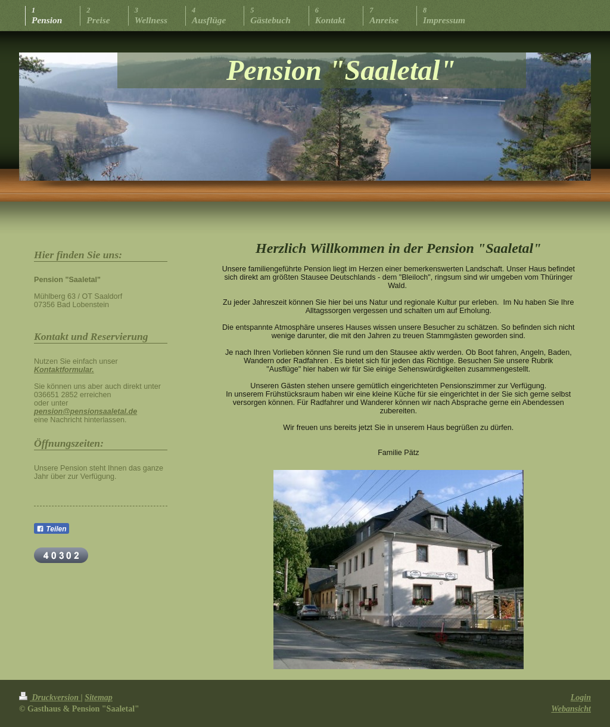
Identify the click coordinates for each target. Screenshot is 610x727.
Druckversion (50, 697)
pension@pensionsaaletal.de (85, 411)
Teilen (51, 529)
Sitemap (99, 697)
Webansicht (571, 708)
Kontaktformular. (64, 370)
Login (581, 697)
